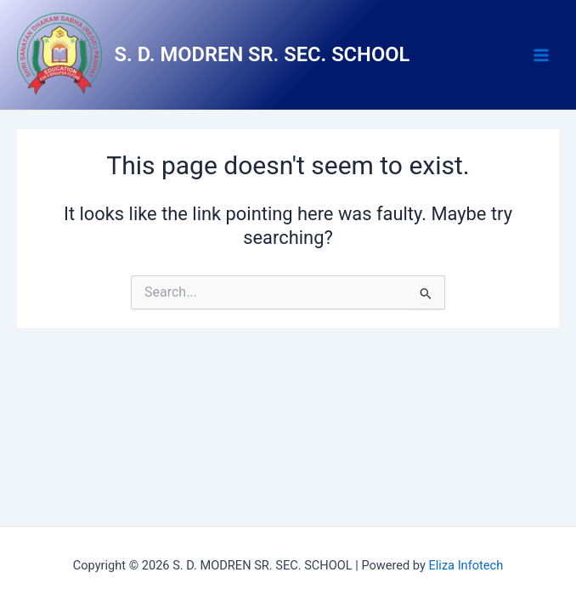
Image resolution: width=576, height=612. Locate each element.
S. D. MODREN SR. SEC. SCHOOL (262, 54)
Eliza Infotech (466, 565)
